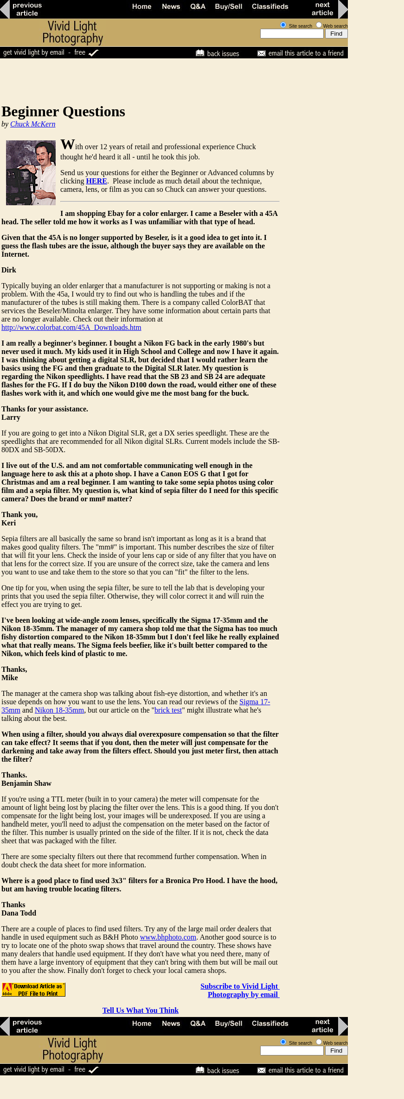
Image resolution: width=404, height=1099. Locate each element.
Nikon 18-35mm (59, 710)
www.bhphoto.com (168, 937)
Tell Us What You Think (141, 1010)
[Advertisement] (169, 80)
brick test (168, 710)
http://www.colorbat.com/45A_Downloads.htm (71, 327)
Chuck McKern (32, 124)
